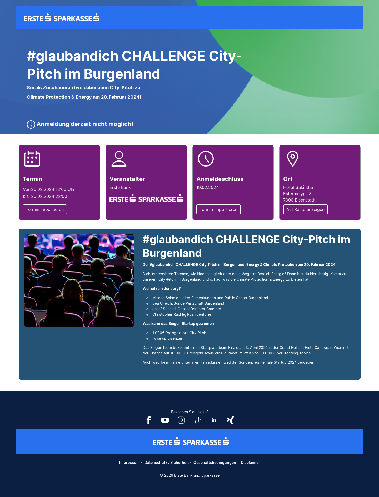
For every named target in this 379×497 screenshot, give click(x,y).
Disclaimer (250, 462)
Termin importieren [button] (45, 209)
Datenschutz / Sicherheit (166, 462)
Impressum (129, 462)
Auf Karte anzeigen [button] (305, 209)
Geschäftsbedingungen (214, 462)
